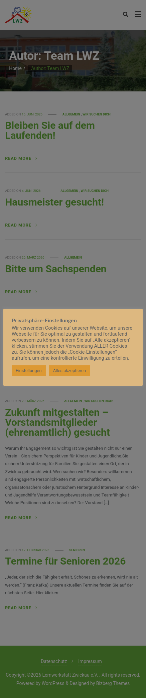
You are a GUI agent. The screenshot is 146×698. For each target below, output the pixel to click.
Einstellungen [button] (29, 370)
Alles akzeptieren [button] (69, 370)
